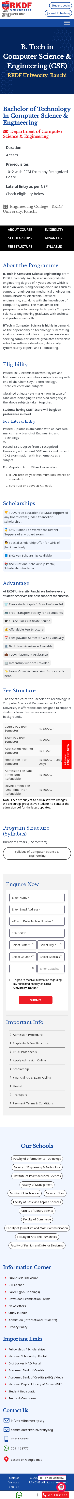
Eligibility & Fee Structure (31, 1043)
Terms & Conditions (22, 1398)
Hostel (17, 1086)
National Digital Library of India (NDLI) (35, 1384)
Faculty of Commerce (37, 1219)
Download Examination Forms (29, 1299)
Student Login (61, 5)
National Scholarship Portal (27, 1356)
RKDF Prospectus (25, 1052)
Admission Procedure (28, 1035)
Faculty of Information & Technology (37, 1158)
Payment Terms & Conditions (33, 1103)
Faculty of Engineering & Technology (37, 1167)
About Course (20, 229)
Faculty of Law (55, 1193)
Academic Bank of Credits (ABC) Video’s (36, 1377)
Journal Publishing (58, 13)
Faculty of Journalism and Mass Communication (37, 1228)
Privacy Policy (17, 1327)
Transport (20, 1095)
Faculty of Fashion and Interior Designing (37, 1245)
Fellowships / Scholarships (26, 1349)
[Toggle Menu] (67, 22)
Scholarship (21, 1069)
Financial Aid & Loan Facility (32, 1077)
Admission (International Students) (32, 1320)
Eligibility (54, 229)
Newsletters (17, 1306)
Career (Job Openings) (24, 1292)
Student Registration (22, 1391)
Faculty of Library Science (37, 1211)
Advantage (54, 238)
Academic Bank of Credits (26, 1370)
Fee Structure (20, 246)
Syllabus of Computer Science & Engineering (37, 853)
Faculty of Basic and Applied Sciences (37, 1202)
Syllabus (54, 246)
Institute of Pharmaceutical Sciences (37, 1176)
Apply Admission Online (29, 1060)
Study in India (17, 1313)
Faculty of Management (37, 1184)
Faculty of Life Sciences (24, 1193)
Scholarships (20, 238)
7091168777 (55, 1494)
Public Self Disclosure (23, 1278)
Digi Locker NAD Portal (24, 1363)
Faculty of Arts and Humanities (37, 1237)
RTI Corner (16, 1285)
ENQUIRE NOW (67, 754)
